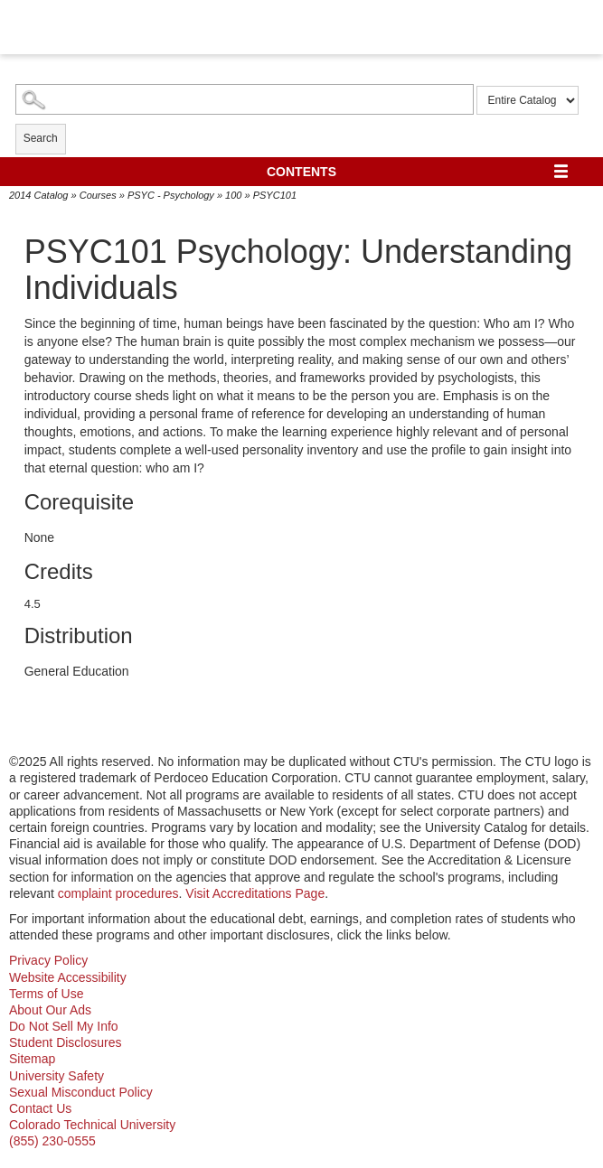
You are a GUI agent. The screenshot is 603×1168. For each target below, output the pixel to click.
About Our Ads (50, 1010)
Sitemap (32, 1058)
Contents (301, 171)
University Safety (56, 1076)
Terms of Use (46, 993)
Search (41, 138)
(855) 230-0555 (52, 1141)
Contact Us (40, 1108)
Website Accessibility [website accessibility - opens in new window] (68, 977)
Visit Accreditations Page (255, 893)
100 (233, 195)
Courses (98, 195)
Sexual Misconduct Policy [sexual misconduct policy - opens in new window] (81, 1092)
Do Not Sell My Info (63, 1026)
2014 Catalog (38, 195)
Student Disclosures (65, 1042)
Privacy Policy (48, 960)
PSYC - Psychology (170, 195)
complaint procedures (118, 893)
